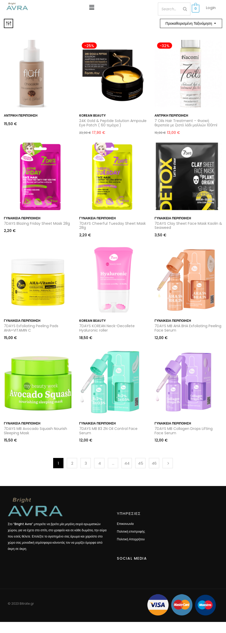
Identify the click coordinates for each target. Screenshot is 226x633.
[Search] (185, 9)
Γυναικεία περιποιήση (22, 218)
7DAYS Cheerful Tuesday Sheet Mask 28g (112, 225)
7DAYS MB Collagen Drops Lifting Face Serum (184, 431)
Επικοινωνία (125, 524)
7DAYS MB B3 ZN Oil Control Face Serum (108, 431)
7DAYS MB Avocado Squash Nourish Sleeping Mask (35, 431)
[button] (91, 7)
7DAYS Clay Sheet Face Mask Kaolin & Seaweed (188, 225)
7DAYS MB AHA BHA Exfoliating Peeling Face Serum (188, 328)
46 (154, 463)
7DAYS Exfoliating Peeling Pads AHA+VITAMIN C (31, 328)
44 (127, 463)
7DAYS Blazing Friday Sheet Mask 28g (37, 223)
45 (140, 463)
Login (211, 7)
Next (168, 463)
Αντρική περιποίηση (20, 115)
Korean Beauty (92, 115)
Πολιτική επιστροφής (131, 531)
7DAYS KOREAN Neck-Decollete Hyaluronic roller (107, 328)
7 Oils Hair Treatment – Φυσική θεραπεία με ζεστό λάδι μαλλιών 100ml (186, 123)
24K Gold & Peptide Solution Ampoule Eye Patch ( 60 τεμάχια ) (113, 123)
